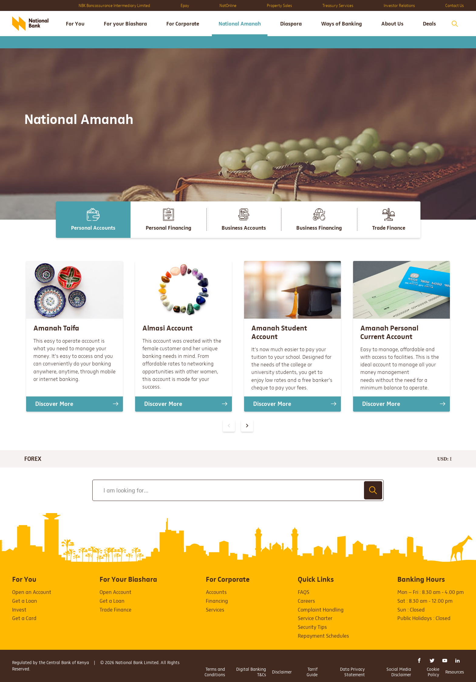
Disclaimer (282, 672)
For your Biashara (125, 23)
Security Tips (312, 627)
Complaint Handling (321, 610)
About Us (392, 23)
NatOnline (227, 5)
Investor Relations (399, 5)
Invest (19, 610)
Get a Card (24, 618)
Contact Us (454, 5)
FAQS (303, 592)
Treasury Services (337, 5)
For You (75, 23)
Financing (217, 601)
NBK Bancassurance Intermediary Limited (114, 5)
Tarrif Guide (312, 672)
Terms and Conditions (215, 672)
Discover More (54, 403)
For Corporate (182, 23)
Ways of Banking (341, 23)
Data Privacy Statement (352, 672)
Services (215, 610)
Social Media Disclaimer (398, 672)
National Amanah (240, 23)
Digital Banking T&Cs (251, 672)
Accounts (216, 592)
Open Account (115, 592)
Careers (306, 601)
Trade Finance (115, 610)
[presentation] (247, 426)
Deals (429, 23)
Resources (454, 672)
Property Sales (279, 5)
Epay (185, 5)
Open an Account (31, 592)
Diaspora (291, 23)
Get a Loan (24, 601)
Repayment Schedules (323, 636)
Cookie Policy (433, 672)
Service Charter (315, 618)
